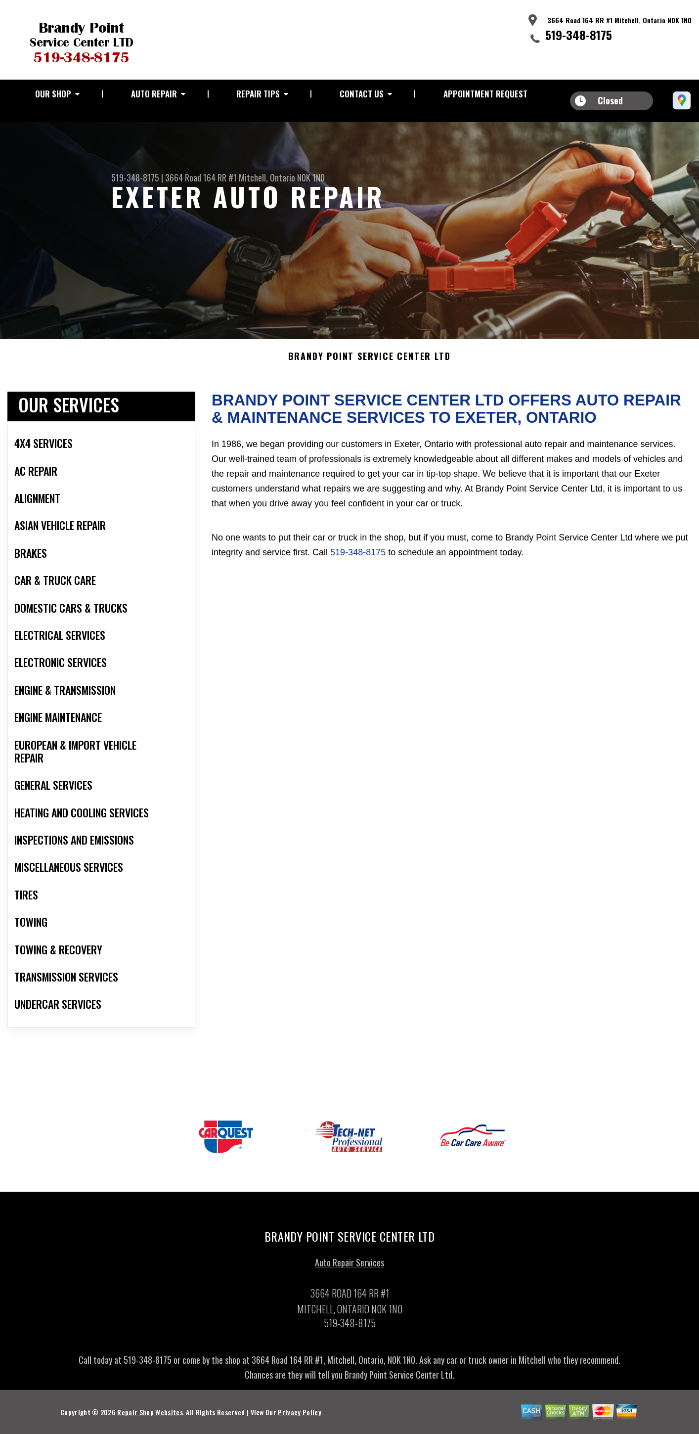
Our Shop (53, 94)
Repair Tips (258, 94)
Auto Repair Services (349, 1268)
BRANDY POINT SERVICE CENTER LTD (369, 363)
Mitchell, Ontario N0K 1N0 (282, 177)
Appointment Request (485, 94)
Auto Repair (154, 94)
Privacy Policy (299, 1418)
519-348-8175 (578, 35)
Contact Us (362, 94)
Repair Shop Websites (149, 1418)
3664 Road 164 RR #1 (201, 177)
